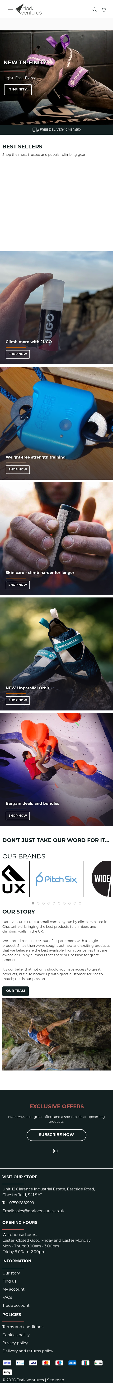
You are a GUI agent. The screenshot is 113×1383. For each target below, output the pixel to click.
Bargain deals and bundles (32, 804)
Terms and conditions (22, 1327)
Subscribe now (56, 1135)
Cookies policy (16, 1335)
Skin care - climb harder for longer (40, 573)
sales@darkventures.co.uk (40, 1211)
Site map (55, 1380)
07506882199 (21, 1203)
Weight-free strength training (36, 457)
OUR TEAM (15, 991)
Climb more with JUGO (29, 342)
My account (13, 1290)
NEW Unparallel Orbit (27, 688)
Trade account (16, 1306)
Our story (11, 1273)
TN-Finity (18, 89)
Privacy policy (15, 1343)
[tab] (33, 903)
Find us (9, 1282)
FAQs (7, 1298)
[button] (10, 9)
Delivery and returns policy (27, 1351)
